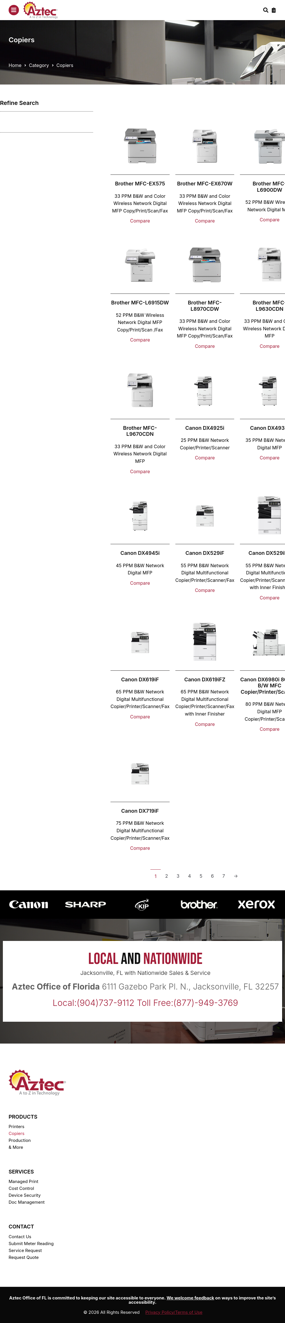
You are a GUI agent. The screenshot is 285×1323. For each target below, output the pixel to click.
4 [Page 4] (189, 876)
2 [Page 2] (166, 876)
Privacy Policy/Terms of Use (174, 1312)
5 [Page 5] (200, 876)
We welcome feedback (190, 1298)
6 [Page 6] (212, 876)
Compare (140, 221)
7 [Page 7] (223, 876)
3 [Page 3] (178, 876)
